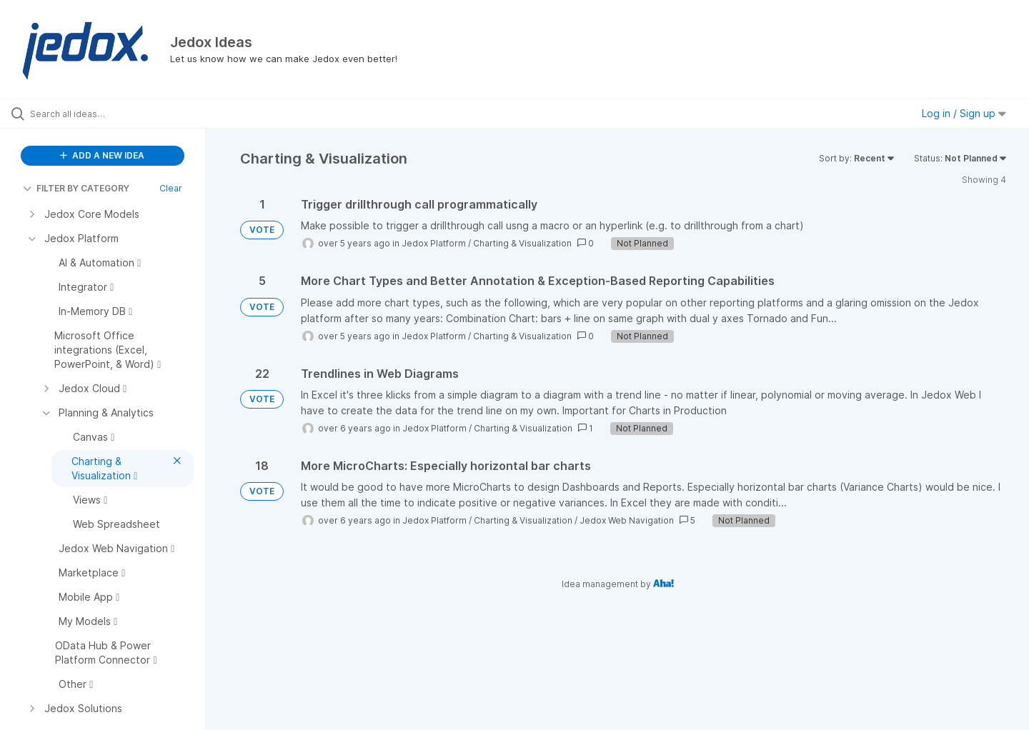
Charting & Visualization (522, 243)
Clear (170, 188)
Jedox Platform (434, 243)
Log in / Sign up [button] (964, 113)
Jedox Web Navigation (627, 520)
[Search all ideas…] (120, 113)
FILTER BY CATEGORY (76, 188)
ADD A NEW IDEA (102, 155)
